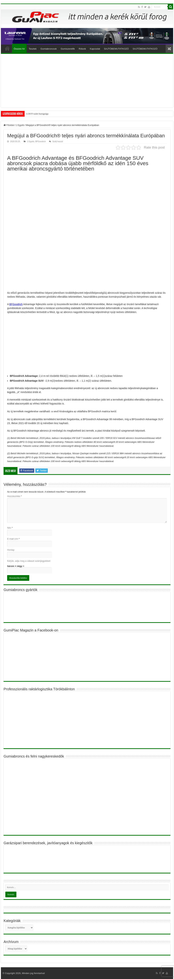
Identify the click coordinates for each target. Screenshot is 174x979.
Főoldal (7, 48)
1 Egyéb (20, 125)
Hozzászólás (14, 496)
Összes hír (19, 48)
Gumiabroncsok (48, 48)
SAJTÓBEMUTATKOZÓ (116, 48)
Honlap (10, 550)
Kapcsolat (95, 48)
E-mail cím (13, 538)
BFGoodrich (40, 141)
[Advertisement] (87, 81)
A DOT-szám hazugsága (37, 113)
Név (10, 527)
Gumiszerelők (68, 48)
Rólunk (82, 48)
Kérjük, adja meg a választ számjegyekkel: (29, 561)
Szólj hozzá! (57, 141)
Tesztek (33, 48)
